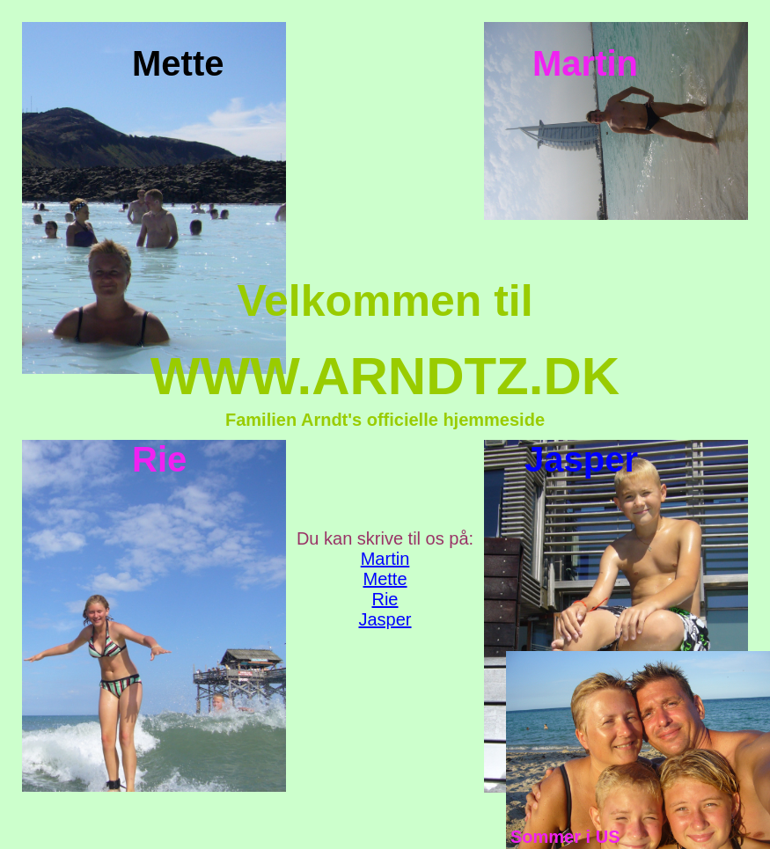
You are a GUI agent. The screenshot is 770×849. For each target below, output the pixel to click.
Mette (385, 579)
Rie (384, 599)
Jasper (384, 619)
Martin (385, 558)
